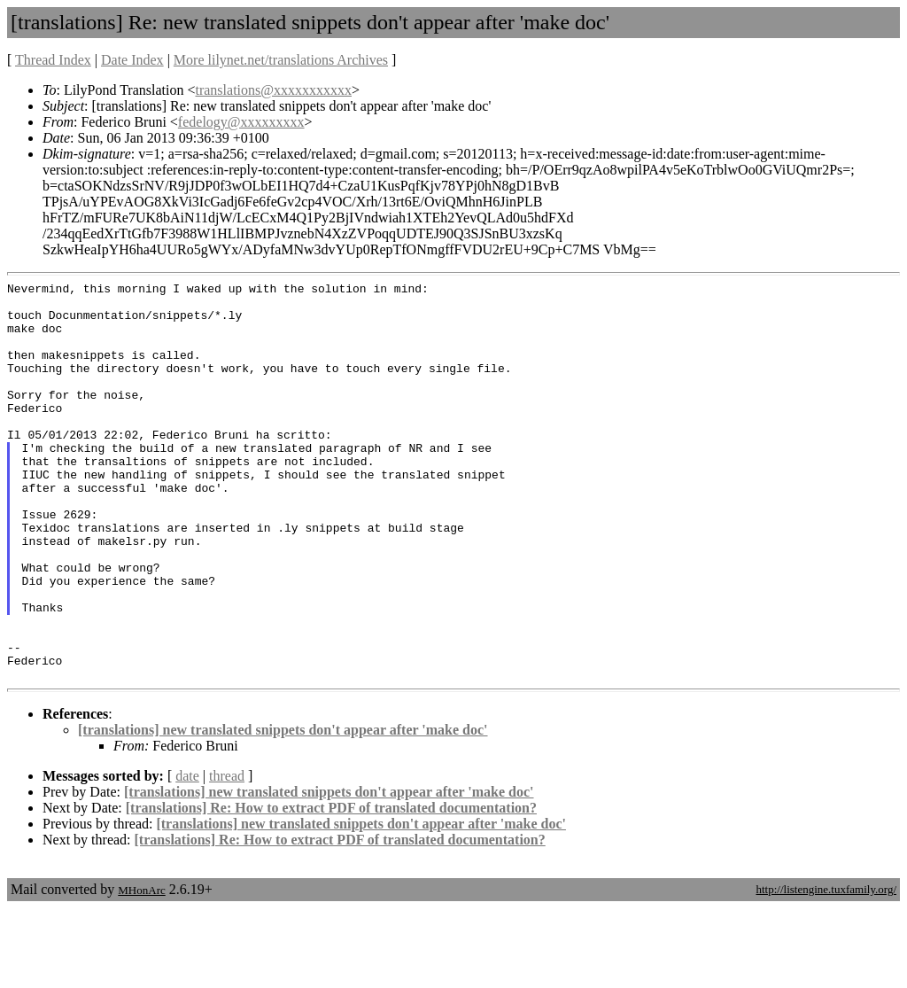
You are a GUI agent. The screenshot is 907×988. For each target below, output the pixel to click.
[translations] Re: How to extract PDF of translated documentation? (331, 887)
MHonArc (141, 969)
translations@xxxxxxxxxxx (273, 89)
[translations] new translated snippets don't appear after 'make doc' (283, 809)
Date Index (132, 59)
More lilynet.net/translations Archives (281, 59)
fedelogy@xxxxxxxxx (241, 121)
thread (226, 855)
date (187, 855)
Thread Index (53, 59)
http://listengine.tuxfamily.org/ (826, 969)
